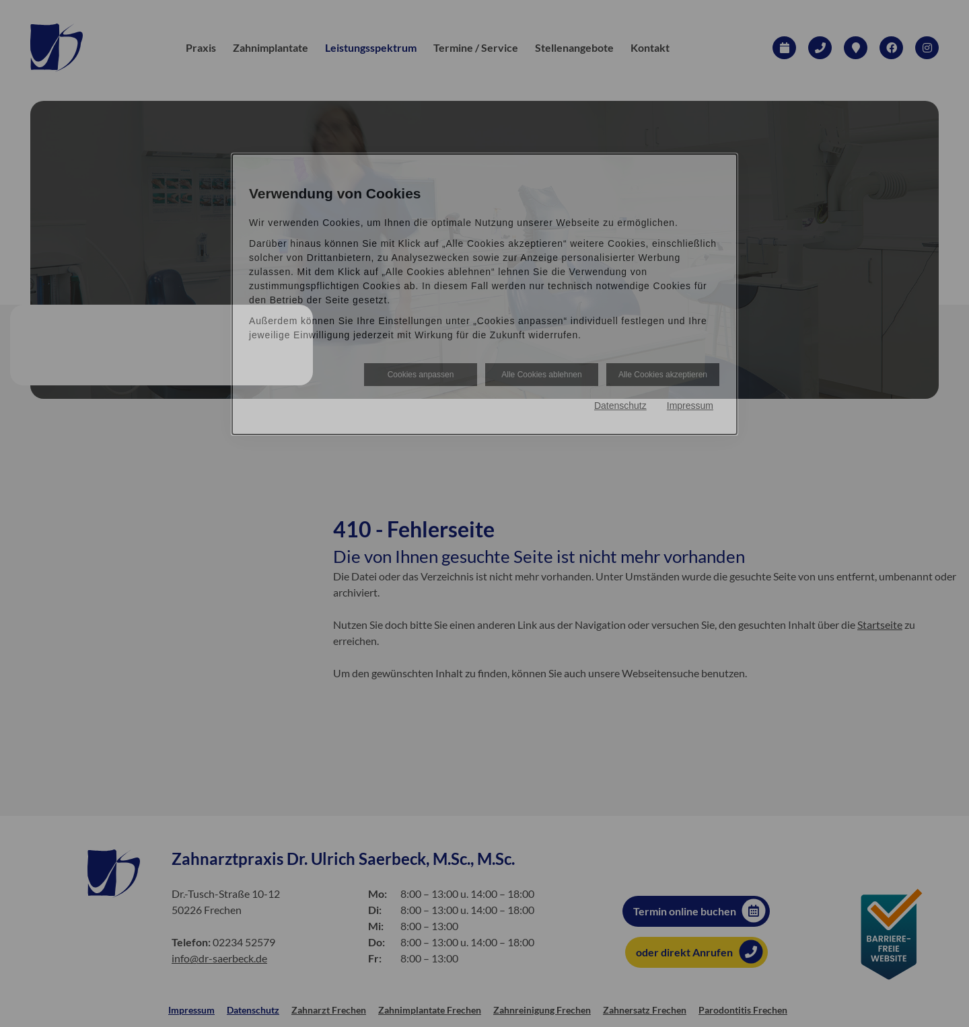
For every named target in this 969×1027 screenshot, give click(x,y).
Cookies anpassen (421, 374)
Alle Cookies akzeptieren (662, 374)
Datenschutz (620, 405)
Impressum (690, 405)
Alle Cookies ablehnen (541, 374)
